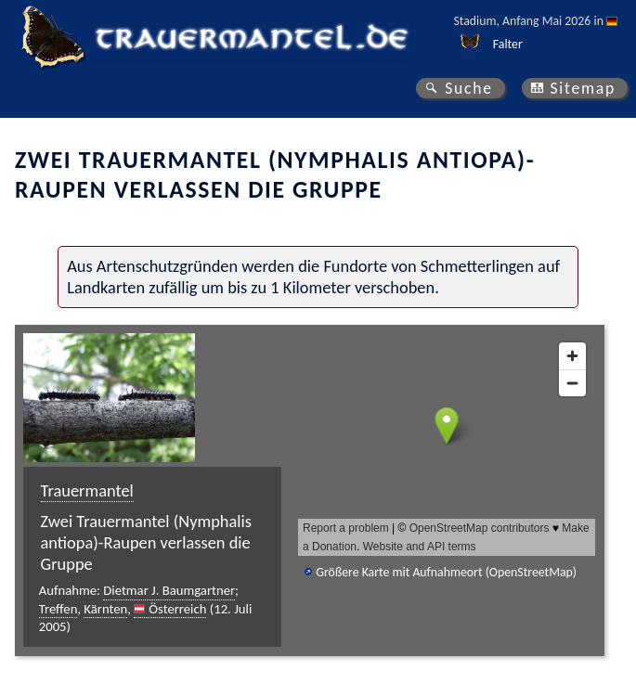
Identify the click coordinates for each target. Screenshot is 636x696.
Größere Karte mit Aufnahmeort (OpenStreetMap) (446, 572)
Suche (469, 88)
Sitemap (583, 88)
